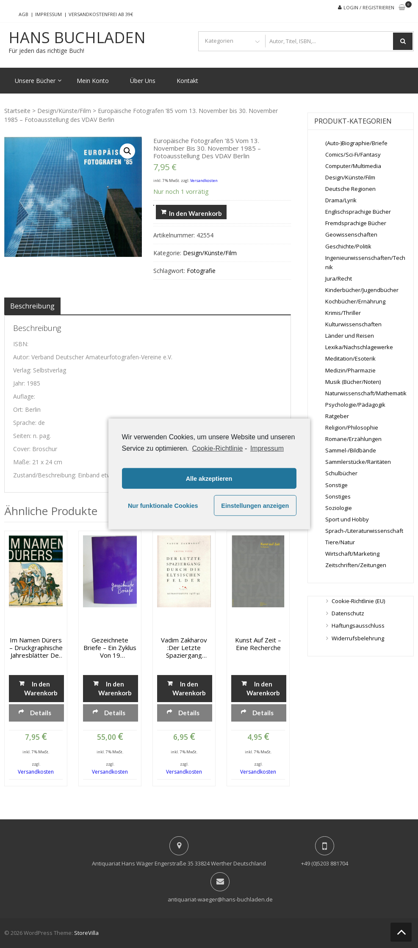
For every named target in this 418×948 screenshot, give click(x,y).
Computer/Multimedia (353, 166)
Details (40, 713)
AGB (23, 14)
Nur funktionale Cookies (163, 505)
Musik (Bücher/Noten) (353, 382)
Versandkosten (204, 180)
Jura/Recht (338, 278)
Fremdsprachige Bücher (355, 223)
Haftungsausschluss (358, 625)
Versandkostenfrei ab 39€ (101, 14)
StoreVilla (86, 933)
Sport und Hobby (347, 519)
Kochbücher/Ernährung (355, 301)
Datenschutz (348, 613)
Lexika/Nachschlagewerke (359, 347)
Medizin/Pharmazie (350, 370)
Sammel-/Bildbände (350, 450)
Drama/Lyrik (341, 200)
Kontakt (187, 81)
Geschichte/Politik (348, 246)
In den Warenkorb (195, 213)
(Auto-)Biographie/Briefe (356, 143)
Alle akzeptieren (209, 478)
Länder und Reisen (349, 335)
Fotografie (201, 271)
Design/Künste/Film (64, 111)
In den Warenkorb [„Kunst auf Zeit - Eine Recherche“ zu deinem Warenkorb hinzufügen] (263, 688)
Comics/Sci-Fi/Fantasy (353, 154)
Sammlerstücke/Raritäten (358, 462)
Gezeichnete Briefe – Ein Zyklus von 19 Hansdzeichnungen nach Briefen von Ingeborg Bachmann (109, 647)
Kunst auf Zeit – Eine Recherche (258, 643)
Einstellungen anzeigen (255, 505)
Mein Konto (93, 81)
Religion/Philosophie (351, 427)
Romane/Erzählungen (353, 439)
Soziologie (338, 508)
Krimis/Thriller (343, 313)
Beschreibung (32, 306)
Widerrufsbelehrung (358, 638)
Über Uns (142, 81)
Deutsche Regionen (350, 189)
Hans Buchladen (77, 37)
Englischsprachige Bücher (358, 211)
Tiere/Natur (340, 542)
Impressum (48, 14)
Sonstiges (338, 496)
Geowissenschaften (351, 234)
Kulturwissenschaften (353, 324)
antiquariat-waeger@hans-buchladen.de (220, 899)
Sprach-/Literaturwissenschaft (364, 531)
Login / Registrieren (368, 7)
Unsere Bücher (35, 81)
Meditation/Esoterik (350, 358)
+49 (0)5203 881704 (324, 863)
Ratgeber (337, 416)
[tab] (32, 306)
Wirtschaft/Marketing (352, 553)
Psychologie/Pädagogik (355, 404)
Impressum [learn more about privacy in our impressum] (267, 448)
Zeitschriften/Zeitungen (355, 565)
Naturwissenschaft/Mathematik (366, 393)
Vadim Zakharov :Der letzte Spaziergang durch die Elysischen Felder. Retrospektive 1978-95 (184, 647)
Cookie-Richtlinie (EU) (358, 601)
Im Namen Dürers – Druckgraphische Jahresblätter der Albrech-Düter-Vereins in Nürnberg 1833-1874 (36, 647)
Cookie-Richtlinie (217, 448)
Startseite (17, 111)
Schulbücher (341, 473)
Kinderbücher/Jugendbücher (362, 290)
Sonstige (336, 485)
